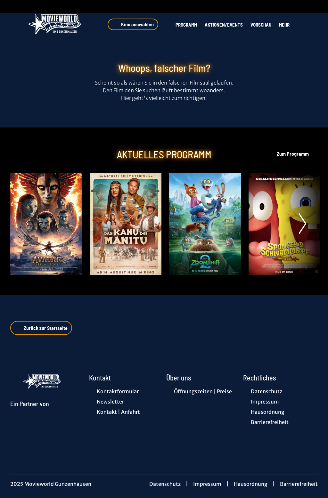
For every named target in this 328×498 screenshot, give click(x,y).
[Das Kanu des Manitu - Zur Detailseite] (125, 224)
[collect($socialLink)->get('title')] (11, 6)
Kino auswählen (133, 24)
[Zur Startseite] (55, 24)
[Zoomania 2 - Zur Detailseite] (205, 224)
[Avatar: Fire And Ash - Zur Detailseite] (46, 224)
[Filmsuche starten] (311, 24)
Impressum (207, 484)
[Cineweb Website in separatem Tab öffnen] (29, 411)
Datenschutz (165, 484)
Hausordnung (250, 484)
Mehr (288, 24)
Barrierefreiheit (299, 484)
